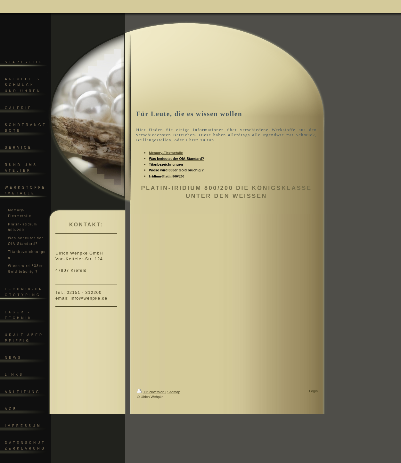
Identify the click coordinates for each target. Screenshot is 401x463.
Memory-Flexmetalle (166, 153)
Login (313, 391)
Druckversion (151, 392)
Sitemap (173, 392)
